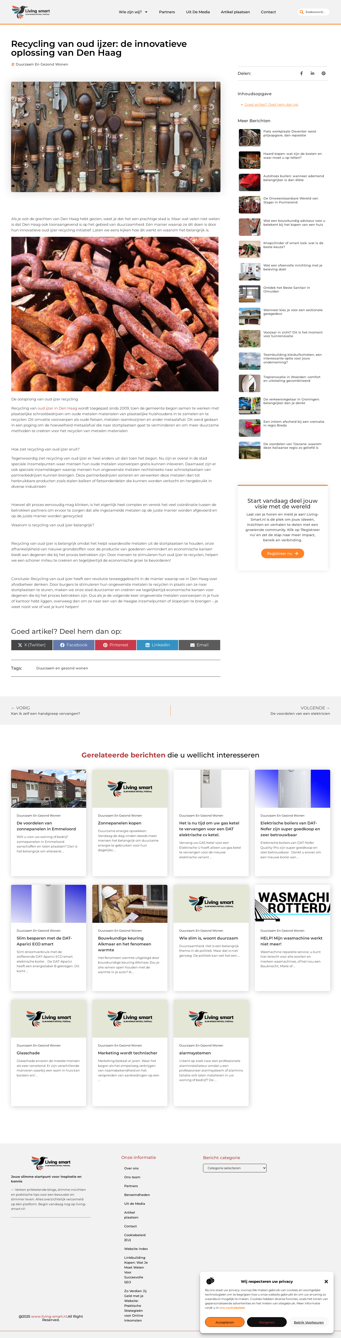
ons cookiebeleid (232, 1308)
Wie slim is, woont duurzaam (208, 938)
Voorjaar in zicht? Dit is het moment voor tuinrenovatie (293, 334)
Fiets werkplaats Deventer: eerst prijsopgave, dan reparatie (289, 133)
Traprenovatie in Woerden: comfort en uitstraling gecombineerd (291, 379)
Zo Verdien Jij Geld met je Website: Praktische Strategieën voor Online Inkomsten (135, 1305)
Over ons (131, 1168)
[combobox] (313, 12)
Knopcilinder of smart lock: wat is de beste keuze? (293, 245)
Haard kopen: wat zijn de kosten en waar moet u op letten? (292, 155)
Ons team (132, 1177)
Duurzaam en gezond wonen (42, 64)
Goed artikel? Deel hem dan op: (272, 104)
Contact (268, 12)
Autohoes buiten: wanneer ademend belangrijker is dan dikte (293, 178)
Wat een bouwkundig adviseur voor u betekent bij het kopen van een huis (294, 222)
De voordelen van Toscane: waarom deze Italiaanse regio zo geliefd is (292, 446)
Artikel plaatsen (235, 12)
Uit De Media (198, 12)
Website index (136, 1249)
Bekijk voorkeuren (309, 1322)
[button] (326, 1281)
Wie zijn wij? (133, 12)
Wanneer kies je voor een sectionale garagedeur (293, 312)
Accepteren (225, 1322)
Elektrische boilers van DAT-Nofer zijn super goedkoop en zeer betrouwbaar (290, 829)
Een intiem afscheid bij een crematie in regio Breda (293, 423)
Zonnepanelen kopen (119, 823)
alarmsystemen (195, 1053)
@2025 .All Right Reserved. (51, 1318)
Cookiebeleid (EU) (135, 1237)
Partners (167, 12)
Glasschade (28, 1053)
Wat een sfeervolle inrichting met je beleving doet (292, 267)
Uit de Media (134, 1204)
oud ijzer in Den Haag (58, 408)
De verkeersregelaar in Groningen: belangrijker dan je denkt (291, 401)
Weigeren (267, 1322)
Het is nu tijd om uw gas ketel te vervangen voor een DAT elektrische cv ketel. (209, 829)
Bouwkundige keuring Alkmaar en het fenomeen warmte (124, 944)
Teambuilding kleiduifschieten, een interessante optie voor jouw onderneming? (292, 358)
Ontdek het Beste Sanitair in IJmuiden (286, 289)
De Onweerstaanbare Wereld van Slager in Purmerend (290, 200)
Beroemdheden (137, 1195)
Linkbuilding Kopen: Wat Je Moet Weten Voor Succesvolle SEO (136, 1270)
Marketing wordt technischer (127, 1053)
